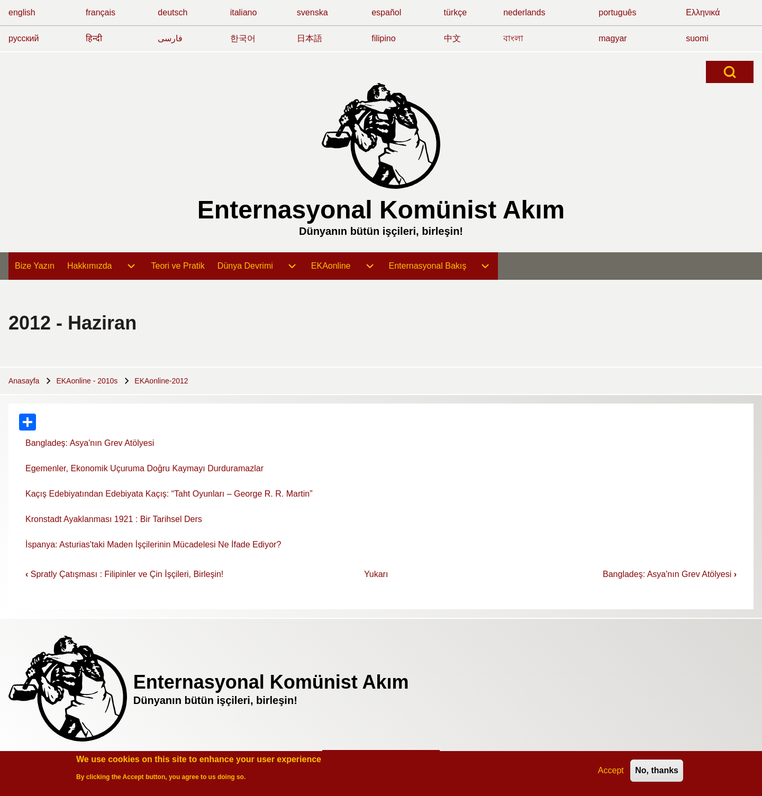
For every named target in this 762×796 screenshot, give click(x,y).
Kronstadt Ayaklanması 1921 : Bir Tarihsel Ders (113, 519)
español (386, 12)
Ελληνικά (703, 12)
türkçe (455, 12)
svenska (312, 12)
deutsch (172, 12)
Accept (611, 772)
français (100, 12)
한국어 (243, 38)
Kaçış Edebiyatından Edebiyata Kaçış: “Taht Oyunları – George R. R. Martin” (168, 493)
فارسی (170, 38)
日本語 (309, 38)
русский (23, 38)
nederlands (524, 12)
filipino (383, 38)
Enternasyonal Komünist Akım (381, 210)
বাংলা (513, 38)
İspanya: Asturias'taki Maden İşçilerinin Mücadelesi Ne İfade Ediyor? (153, 544)
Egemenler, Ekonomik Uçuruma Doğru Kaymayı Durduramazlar (144, 468)
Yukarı (376, 574)
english (21, 12)
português (617, 12)
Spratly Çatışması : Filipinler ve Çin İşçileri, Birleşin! (124, 574)
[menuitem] (34, 266)
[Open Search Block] (730, 72)
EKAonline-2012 (161, 381)
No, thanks (656, 772)
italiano (243, 12)
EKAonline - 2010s (86, 381)
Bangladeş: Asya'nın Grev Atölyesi (89, 442)
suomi (697, 38)
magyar (612, 38)
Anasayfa (23, 381)
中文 (452, 38)
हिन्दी (94, 38)
